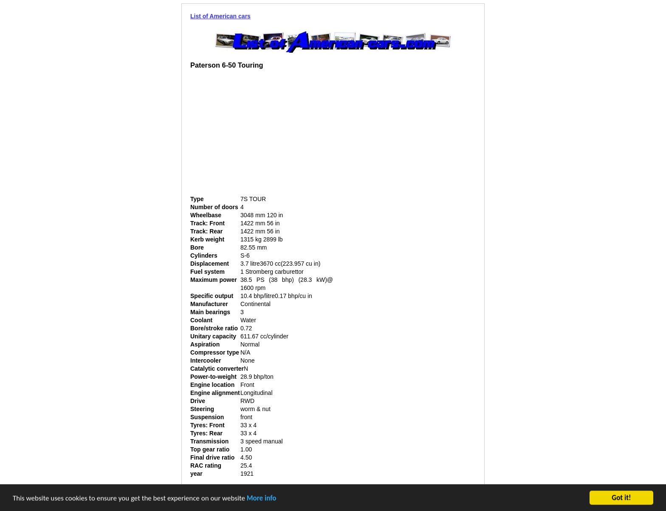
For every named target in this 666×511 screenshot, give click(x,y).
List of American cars (220, 16)
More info (262, 498)
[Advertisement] (261, 135)
